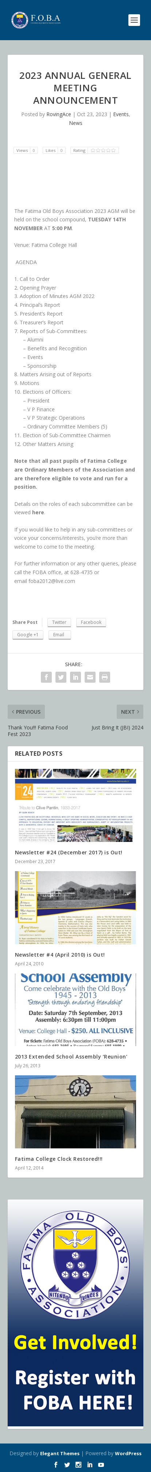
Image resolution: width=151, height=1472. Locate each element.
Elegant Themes (60, 1453)
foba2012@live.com (51, 580)
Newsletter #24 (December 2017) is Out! (69, 852)
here (38, 512)
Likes (55, 150)
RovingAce (58, 114)
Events (121, 114)
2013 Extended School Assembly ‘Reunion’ (71, 1056)
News (75, 122)
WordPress (128, 1453)
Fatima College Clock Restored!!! (59, 1158)
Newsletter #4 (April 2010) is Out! (60, 954)
